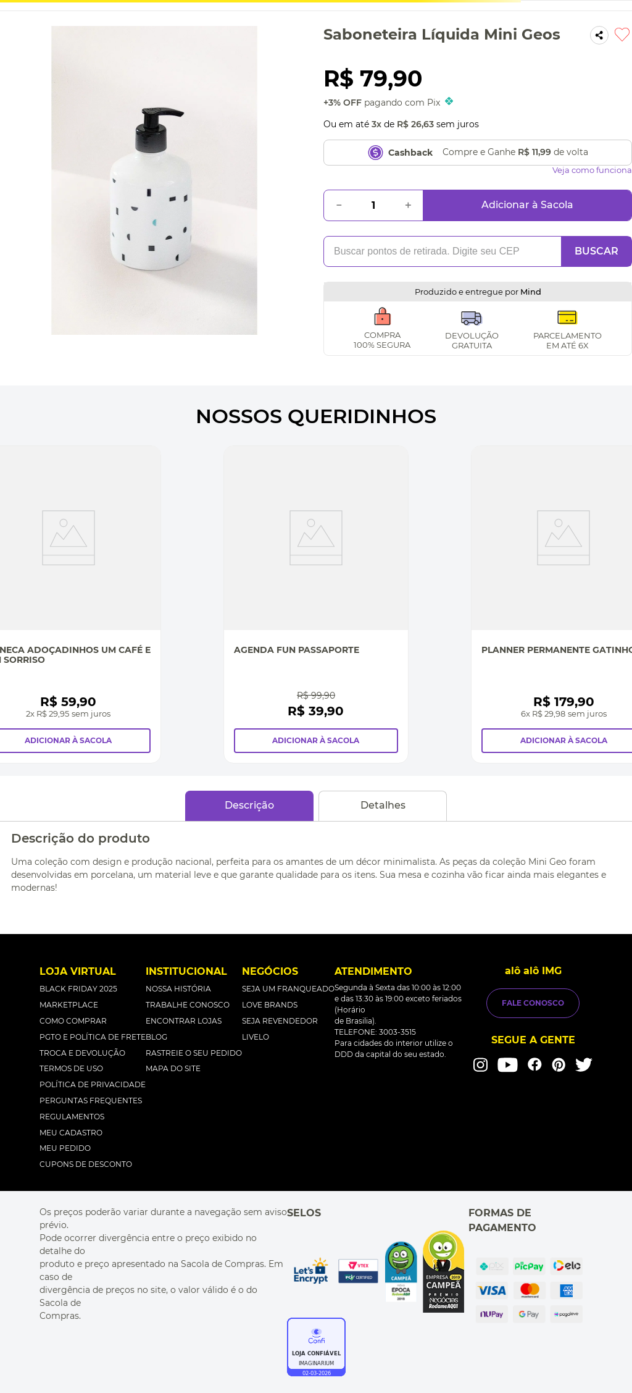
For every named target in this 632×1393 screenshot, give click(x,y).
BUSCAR (596, 251)
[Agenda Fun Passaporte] (316, 604)
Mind (530, 292)
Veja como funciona (592, 170)
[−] (339, 205)
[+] (408, 205)
